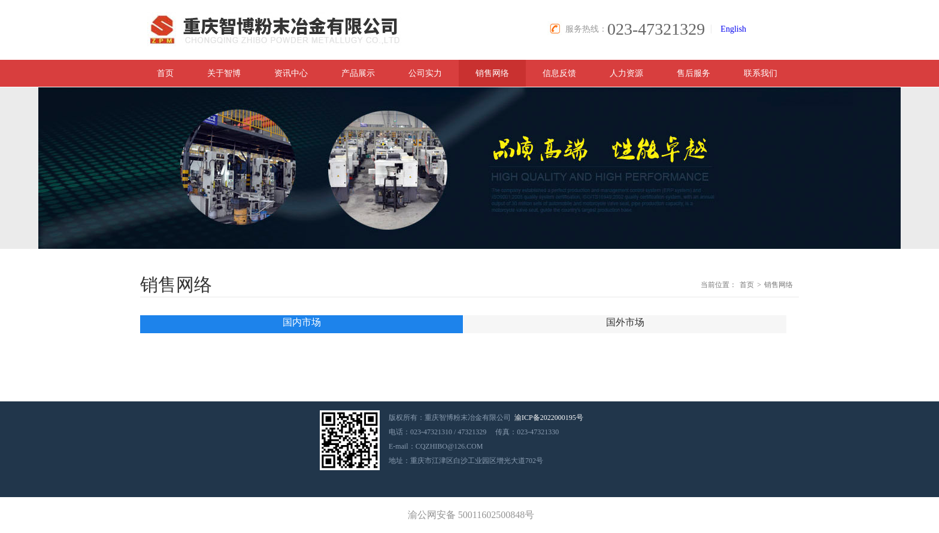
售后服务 (693, 73)
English (733, 29)
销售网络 (492, 73)
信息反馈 (559, 73)
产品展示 (358, 73)
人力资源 (626, 73)
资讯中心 (291, 73)
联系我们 (760, 73)
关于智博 (224, 73)
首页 (165, 73)
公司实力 (425, 73)
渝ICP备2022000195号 (548, 417)
